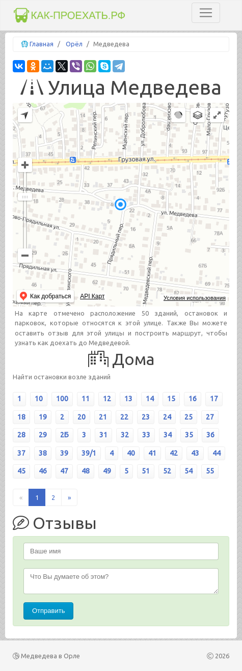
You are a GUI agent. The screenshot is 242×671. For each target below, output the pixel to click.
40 (131, 453)
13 (128, 399)
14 (150, 399)
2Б (64, 435)
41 (152, 453)
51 (146, 471)
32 (125, 435)
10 (39, 399)
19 (43, 417)
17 (214, 399)
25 (188, 417)
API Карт (92, 296)
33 (146, 435)
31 (103, 435)
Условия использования (195, 298)
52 (167, 471)
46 (43, 471)
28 (21, 435)
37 (21, 453)
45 (21, 471)
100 (62, 399)
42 (174, 453)
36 (210, 435)
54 (188, 471)
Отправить (48, 610)
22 (124, 417)
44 (216, 453)
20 (81, 417)
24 (167, 417)
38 (43, 453)
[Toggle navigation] (206, 13)
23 (146, 417)
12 (107, 399)
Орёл (74, 43)
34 (168, 435)
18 (21, 417)
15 (171, 399)
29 (43, 435)
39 (64, 453)
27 (210, 417)
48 (86, 471)
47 (64, 471)
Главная (41, 43)
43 (195, 453)
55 (210, 471)
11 (86, 399)
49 (107, 471)
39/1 (89, 453)
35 (189, 435)
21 (103, 417)
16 (193, 399)
